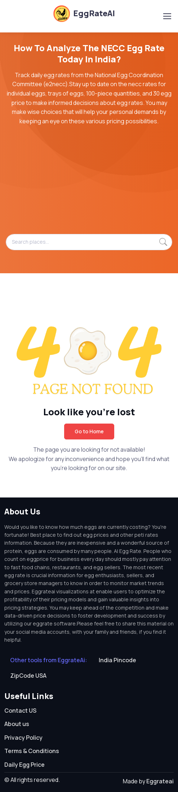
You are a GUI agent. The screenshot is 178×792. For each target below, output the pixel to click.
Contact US (20, 710)
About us (16, 724)
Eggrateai (160, 781)
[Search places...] (89, 242)
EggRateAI (84, 13)
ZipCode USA (28, 676)
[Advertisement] (89, 183)
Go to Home (89, 431)
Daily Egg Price (24, 765)
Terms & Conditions (31, 751)
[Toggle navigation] (166, 16)
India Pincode (117, 660)
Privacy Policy (23, 738)
